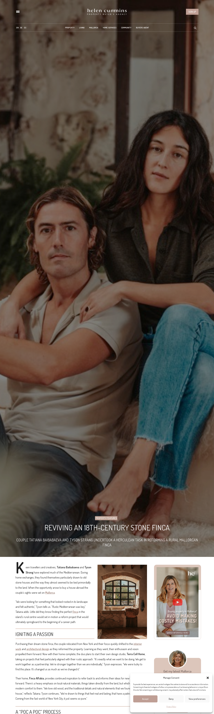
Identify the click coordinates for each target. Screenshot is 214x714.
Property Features (106, 518)
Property (70, 27)
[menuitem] (17, 27)
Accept (145, 698)
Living (82, 27)
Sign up (192, 11)
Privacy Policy (171, 706)
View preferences (197, 698)
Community (126, 27)
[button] (207, 677)
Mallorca (93, 27)
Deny (171, 698)
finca (75, 611)
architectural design (37, 649)
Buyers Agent (142, 27)
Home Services (109, 27)
